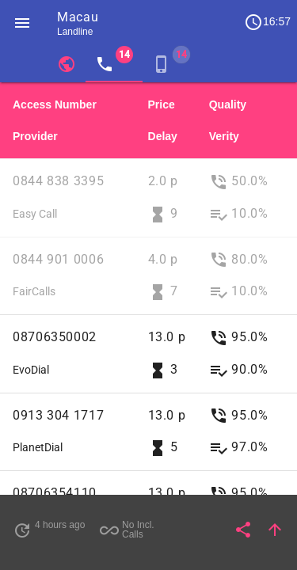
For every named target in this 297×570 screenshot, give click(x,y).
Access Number (55, 104)
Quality (227, 104)
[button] (22, 22)
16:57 (267, 22)
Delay (162, 136)
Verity (224, 136)
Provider (35, 136)
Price (161, 104)
